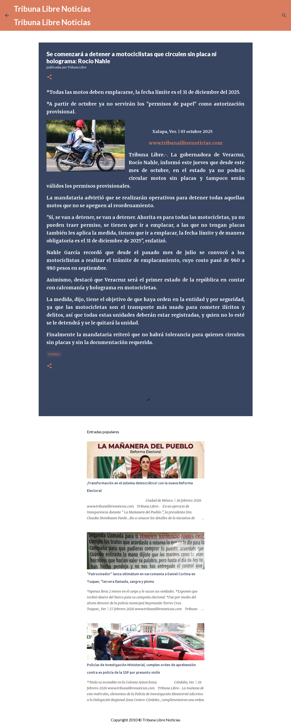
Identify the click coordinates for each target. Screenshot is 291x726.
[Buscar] (284, 15)
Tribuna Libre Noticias (52, 8)
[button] (49, 77)
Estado (53, 354)
